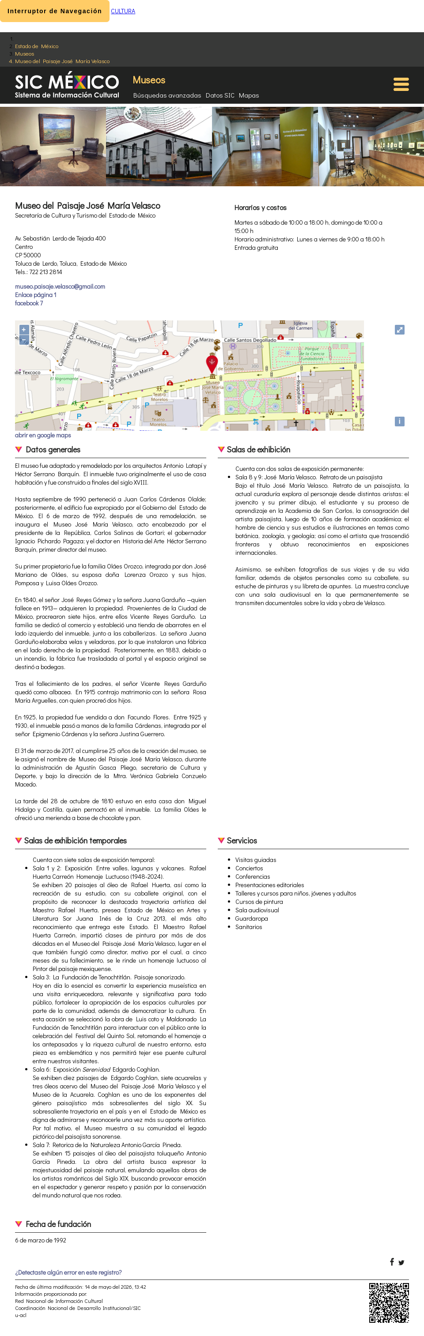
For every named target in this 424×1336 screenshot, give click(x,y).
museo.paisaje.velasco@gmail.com (60, 286)
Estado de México (36, 45)
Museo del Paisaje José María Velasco (62, 60)
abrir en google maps (43, 435)
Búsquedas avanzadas (167, 94)
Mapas (249, 94)
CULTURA (123, 11)
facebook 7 (29, 303)
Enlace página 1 (35, 294)
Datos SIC (220, 94)
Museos (24, 53)
